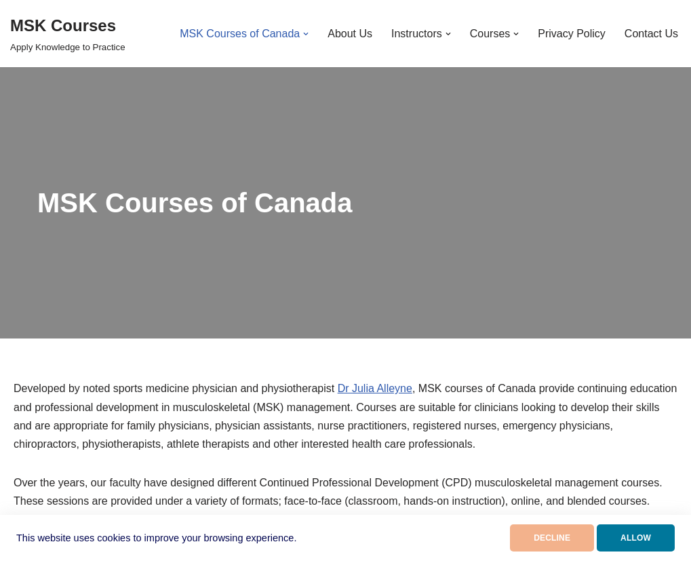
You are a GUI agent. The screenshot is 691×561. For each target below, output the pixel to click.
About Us (350, 33)
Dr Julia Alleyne (375, 388)
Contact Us (651, 33)
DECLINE (552, 538)
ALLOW (635, 538)
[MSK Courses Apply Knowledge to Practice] (67, 33)
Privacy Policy (572, 33)
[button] (306, 34)
